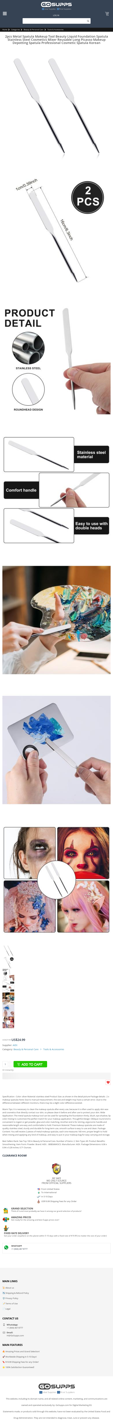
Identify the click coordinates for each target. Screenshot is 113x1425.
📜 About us (8, 1287)
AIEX (15, 1045)
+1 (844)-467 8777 (19, 1249)
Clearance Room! (14, 1155)
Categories (15, 29)
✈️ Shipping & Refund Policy (15, 1293)
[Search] (57, 21)
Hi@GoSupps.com (15, 1335)
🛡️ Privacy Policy (10, 1298)
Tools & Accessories (55, 29)
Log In (56, 15)
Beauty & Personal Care (33, 29)
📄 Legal (6, 1308)
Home (4, 29)
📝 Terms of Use (10, 1303)
